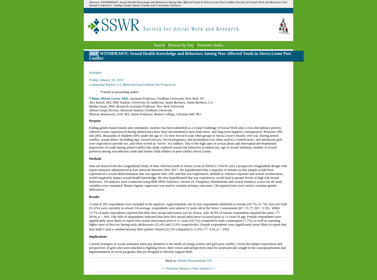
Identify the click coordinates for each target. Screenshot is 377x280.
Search (159, 45)
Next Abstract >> (203, 268)
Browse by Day (181, 45)
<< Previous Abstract (176, 268)
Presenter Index (210, 45)
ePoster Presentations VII (195, 260)
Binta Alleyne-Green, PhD (110, 98)
